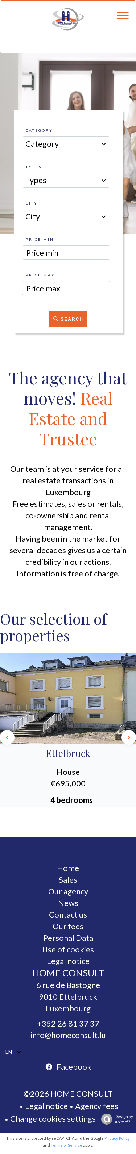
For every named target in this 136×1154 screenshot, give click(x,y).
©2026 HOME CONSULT (68, 1093)
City (32, 203)
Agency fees (96, 1106)
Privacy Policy (117, 1138)
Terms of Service (66, 1145)
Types (34, 167)
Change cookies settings (53, 1118)
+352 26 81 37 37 (68, 1023)
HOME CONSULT (68, 972)
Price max (40, 275)
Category (39, 130)
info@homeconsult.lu (68, 1035)
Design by (115, 1119)
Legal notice (46, 1106)
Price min (40, 239)
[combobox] (66, 144)
